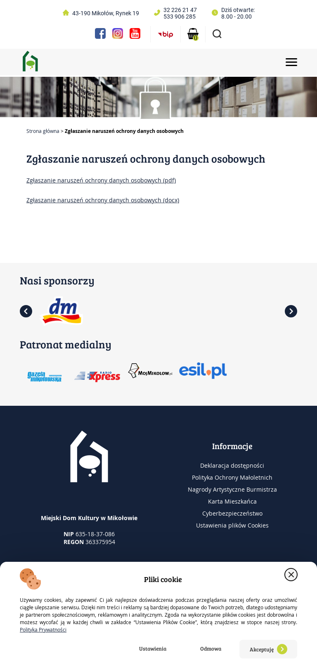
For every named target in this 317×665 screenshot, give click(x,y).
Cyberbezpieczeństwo (232, 513)
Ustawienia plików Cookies (232, 525)
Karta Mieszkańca (232, 501)
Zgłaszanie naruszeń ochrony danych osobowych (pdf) (101, 180)
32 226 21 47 (180, 10)
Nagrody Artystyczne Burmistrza (232, 489)
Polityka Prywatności (43, 629)
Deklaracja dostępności (232, 465)
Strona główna (42, 131)
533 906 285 (179, 16)
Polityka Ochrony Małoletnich (232, 477)
